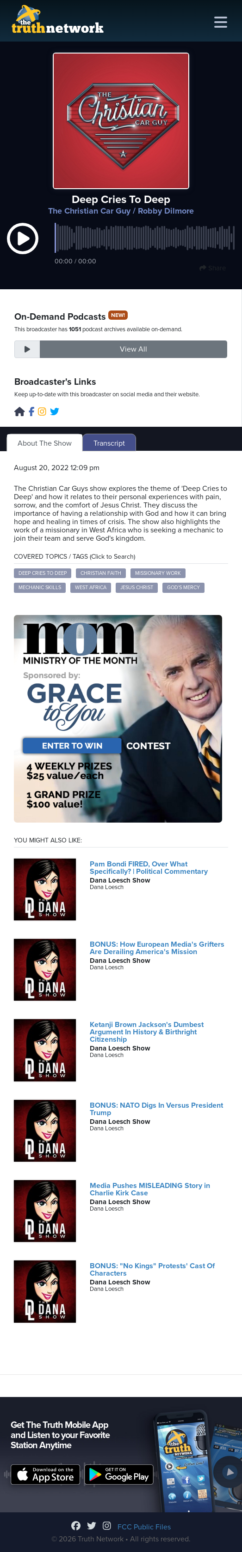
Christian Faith (101, 573)
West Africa (90, 588)
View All (133, 349)
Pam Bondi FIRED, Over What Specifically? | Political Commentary (149, 868)
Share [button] (212, 268)
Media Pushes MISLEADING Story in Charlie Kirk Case (150, 1189)
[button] (22, 247)
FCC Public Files (144, 1527)
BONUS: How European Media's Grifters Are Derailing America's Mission (157, 948)
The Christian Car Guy (89, 211)
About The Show (45, 443)
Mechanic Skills (40, 588)
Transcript (109, 443)
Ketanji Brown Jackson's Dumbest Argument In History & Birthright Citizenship (147, 1032)
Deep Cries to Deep (43, 573)
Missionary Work (158, 573)
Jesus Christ (136, 588)
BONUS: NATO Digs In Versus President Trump (156, 1109)
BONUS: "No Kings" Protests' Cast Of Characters (152, 1269)
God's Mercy (183, 588)
